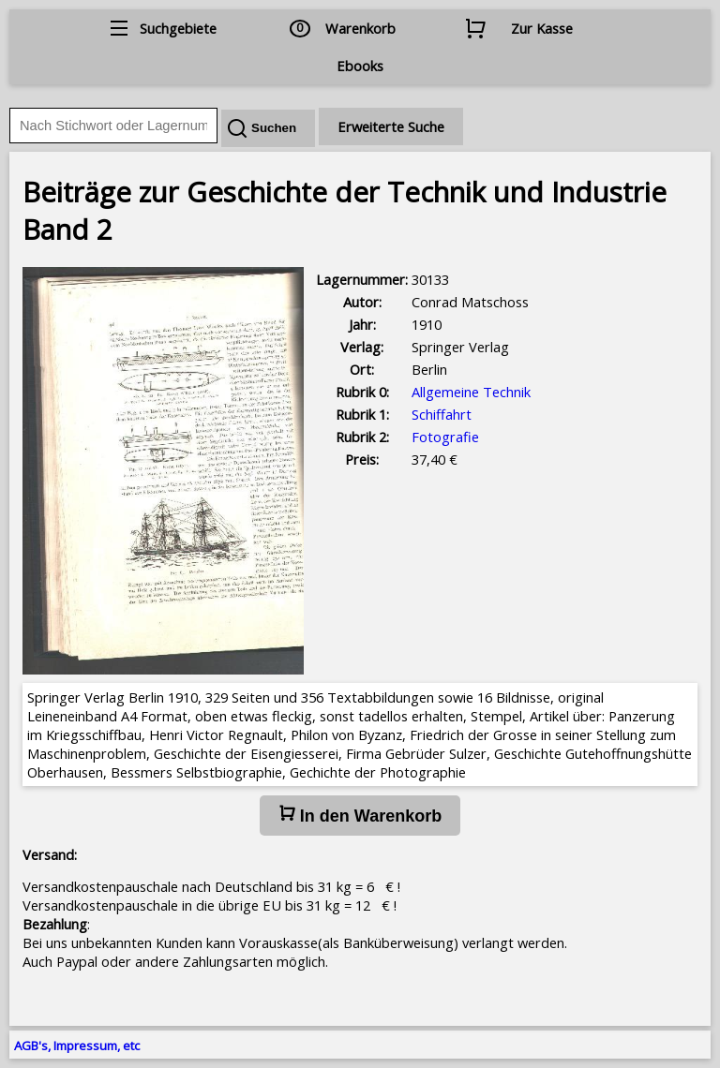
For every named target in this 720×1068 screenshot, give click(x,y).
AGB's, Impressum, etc (77, 1045)
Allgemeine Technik (471, 391)
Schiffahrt (442, 414)
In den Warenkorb (360, 815)
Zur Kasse (542, 28)
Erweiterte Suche (391, 126)
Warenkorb (360, 28)
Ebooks (360, 65)
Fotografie (445, 436)
